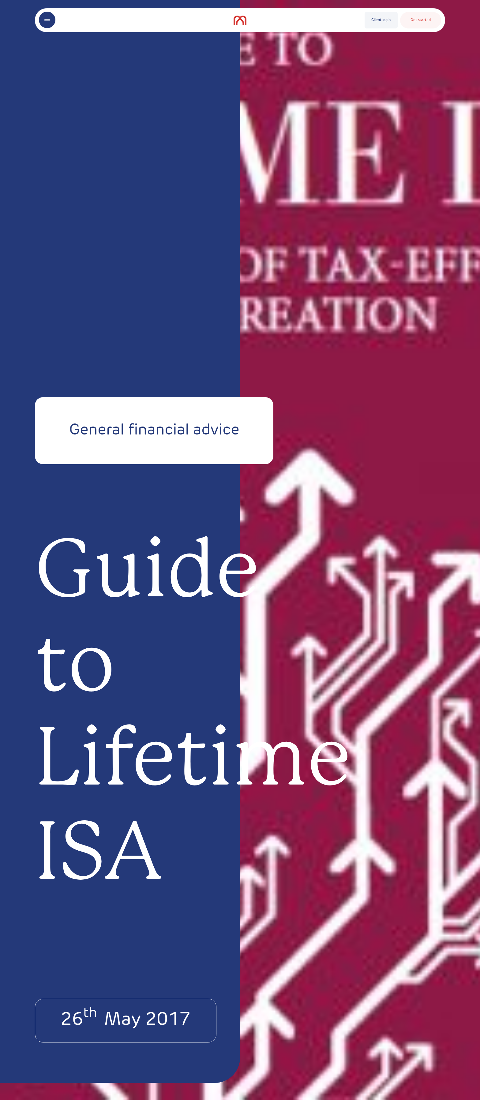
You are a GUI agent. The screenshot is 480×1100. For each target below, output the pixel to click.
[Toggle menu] (47, 20)
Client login (381, 20)
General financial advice (154, 430)
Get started (421, 20)
